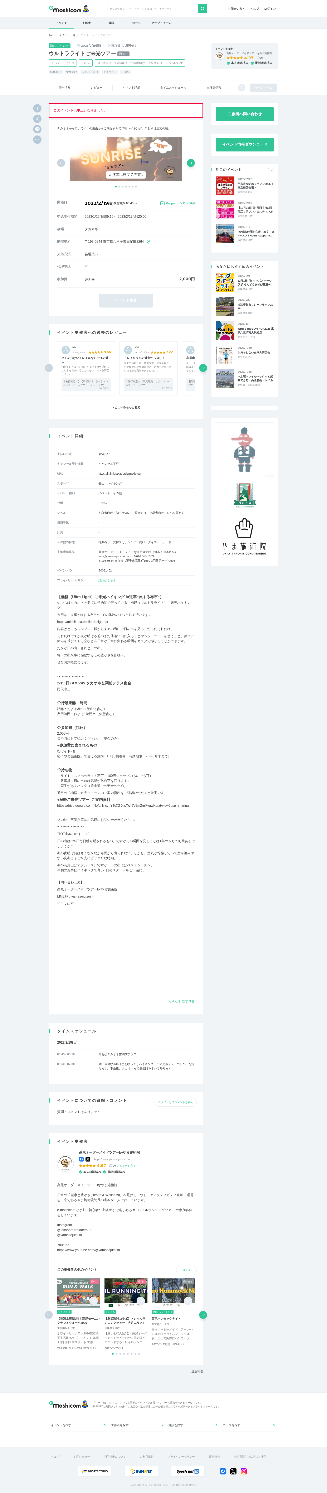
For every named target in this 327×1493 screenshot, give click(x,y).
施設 (111, 23)
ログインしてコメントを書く (175, 1102)
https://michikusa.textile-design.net (82, 622)
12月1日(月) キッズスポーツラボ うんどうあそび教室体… (256, 282)
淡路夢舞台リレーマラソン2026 (255, 306)
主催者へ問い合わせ (245, 114)
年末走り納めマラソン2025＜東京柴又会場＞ (255, 185)
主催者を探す (120, 1425)
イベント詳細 (131, 87)
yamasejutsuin (82, 896)
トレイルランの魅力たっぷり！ (144, 358)
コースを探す (231, 1425)
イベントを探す (61, 1425)
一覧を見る (186, 1270)
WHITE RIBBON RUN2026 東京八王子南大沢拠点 (256, 330)
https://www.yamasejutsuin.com (113, 1159)
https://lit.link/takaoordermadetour (120, 473)
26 (261, 57)
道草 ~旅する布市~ (84, 614)
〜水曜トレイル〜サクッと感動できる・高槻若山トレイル (255, 378)
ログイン (270, 8)
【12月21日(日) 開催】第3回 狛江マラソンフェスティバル (255, 209)
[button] (116, 187)
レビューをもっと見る (126, 407)
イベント (61, 23)
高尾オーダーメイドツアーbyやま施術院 (249, 53)
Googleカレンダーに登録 (180, 203)
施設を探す (176, 1425)
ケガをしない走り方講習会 (254, 352)
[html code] (37, 139)
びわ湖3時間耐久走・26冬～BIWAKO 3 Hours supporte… (256, 233)
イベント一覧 (67, 35)
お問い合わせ (82, 1456)
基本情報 (64, 87)
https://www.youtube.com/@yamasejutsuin (88, 1250)
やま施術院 (72, 756)
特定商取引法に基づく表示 (250, 1456)
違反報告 (197, 1371)
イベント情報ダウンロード (244, 144)
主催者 (86, 23)
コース (136, 23)
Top (51, 35)
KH (74, 347)
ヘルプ (254, 8)
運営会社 (214, 1456)
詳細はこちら (107, 580)
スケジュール (173, 87)
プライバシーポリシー (181, 1456)
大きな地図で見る (181, 1001)
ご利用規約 (146, 1456)
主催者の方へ (236, 8)
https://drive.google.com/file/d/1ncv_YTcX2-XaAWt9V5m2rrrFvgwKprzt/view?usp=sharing (123, 805)
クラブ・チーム (161, 23)
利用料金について (115, 1456)
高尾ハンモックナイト (166, 1318)
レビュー (96, 87)
